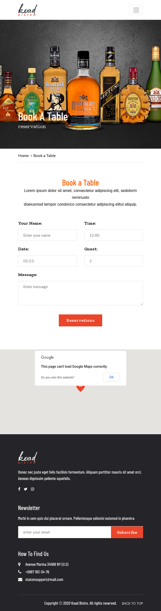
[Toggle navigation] (136, 10)
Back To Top (132, 603)
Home (23, 155)
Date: (23, 249)
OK (111, 377)
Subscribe (127, 532)
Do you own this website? (57, 377)
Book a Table (44, 155)
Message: (27, 274)
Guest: (91, 249)
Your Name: (30, 223)
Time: (90, 223)
